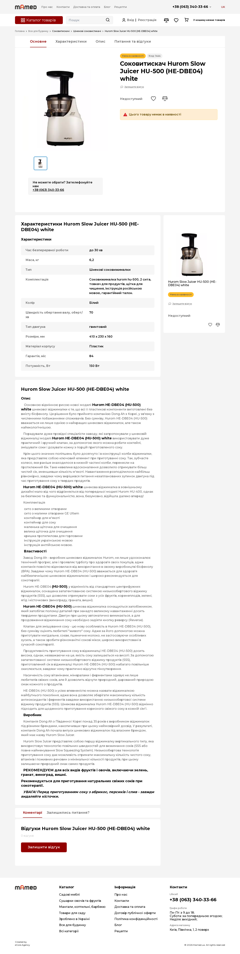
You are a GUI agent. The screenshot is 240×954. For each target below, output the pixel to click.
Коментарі (32, 813)
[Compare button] (166, 20)
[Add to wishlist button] (153, 99)
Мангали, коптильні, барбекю (82, 907)
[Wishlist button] (176, 20)
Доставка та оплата (129, 907)
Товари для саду (72, 913)
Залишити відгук (134, 87)
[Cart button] (186, 20)
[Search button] (107, 20)
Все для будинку (38, 31)
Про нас (120, 894)
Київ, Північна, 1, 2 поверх (189, 929)
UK (223, 7)
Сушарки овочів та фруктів (80, 901)
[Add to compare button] (165, 99)
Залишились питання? (68, 813)
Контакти (121, 901)
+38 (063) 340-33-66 (190, 7)
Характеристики (71, 41)
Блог (118, 925)
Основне (38, 41)
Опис (100, 41)
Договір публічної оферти (135, 913)
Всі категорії (69, 931)
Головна (20, 31)
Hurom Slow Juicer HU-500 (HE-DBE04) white (192, 283)
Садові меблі (69, 894)
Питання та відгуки (132, 41)
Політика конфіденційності (136, 919)
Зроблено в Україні (74, 919)
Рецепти (121, 931)
